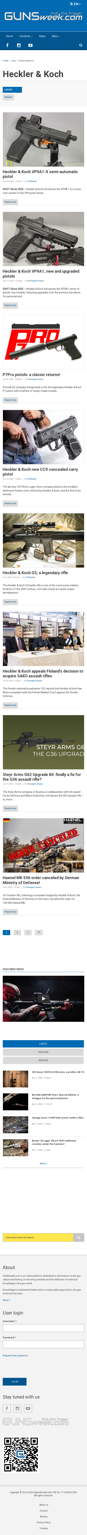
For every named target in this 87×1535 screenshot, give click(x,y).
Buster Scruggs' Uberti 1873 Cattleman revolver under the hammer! (54, 1142)
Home (9, 36)
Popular (43, 1052)
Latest (43, 1043)
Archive (43, 1060)
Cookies (44, 1528)
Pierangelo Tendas (36, 281)
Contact (44, 1511)
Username (9, 1321)
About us (43, 1505)
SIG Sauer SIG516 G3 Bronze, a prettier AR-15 (58, 1072)
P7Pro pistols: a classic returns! (31, 374)
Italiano (8, 97)
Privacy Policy (44, 1522)
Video (42, 36)
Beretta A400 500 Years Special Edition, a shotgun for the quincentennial (55, 1096)
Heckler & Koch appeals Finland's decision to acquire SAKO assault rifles (43, 673)
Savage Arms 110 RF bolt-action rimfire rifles (58, 1117)
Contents (25, 36)
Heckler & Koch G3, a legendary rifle (35, 572)
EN (75, 4)
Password (9, 1337)
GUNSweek (32, 181)
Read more (10, 202)
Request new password (15, 1355)
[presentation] (30, 1366)
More (55, 36)
